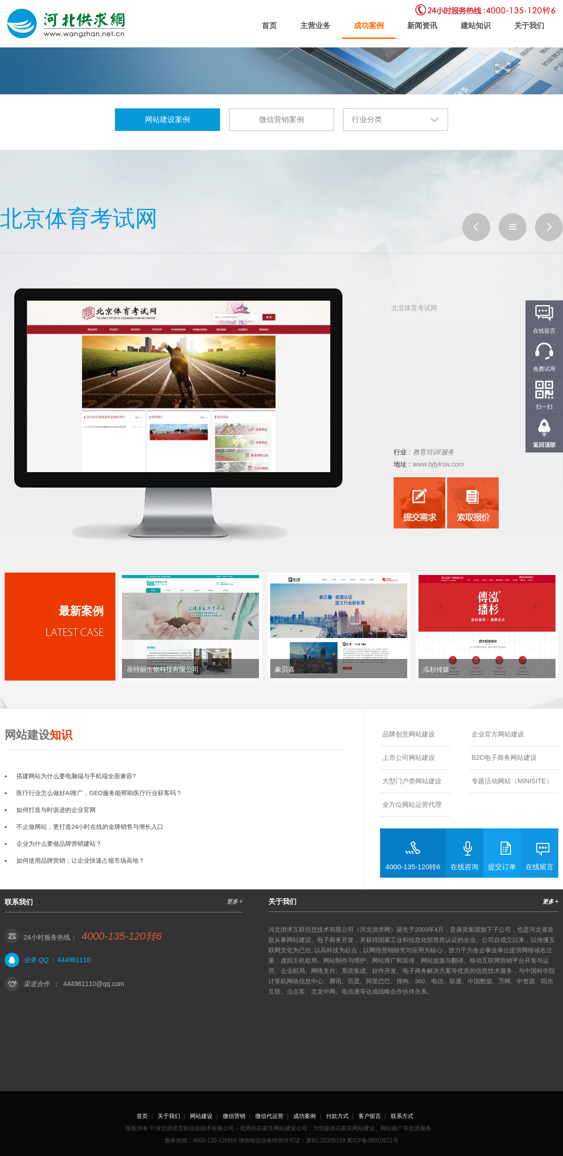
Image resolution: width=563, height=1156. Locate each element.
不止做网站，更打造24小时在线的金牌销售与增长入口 (89, 826)
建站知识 (476, 26)
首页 (269, 26)
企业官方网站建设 (498, 734)
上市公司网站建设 (408, 757)
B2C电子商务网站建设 (504, 757)
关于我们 (529, 26)
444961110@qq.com (93, 984)
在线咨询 (464, 867)
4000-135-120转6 (413, 867)
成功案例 (369, 26)
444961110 (73, 960)
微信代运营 (269, 1116)
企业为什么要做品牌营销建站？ (59, 843)
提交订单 (502, 867)
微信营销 (234, 1116)
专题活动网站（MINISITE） (512, 781)
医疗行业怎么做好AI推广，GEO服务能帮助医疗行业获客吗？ (99, 792)
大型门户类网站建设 (411, 781)
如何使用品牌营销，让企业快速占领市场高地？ (80, 860)
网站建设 (201, 1116)
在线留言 (539, 867)
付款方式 (337, 1116)
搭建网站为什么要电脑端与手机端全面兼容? (76, 776)
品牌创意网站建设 (408, 734)
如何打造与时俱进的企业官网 (56, 809)
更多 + (235, 901)
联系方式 (402, 1116)
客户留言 (369, 1116)
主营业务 (315, 26)
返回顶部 (544, 445)
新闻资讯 (422, 26)
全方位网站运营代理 (411, 804)
